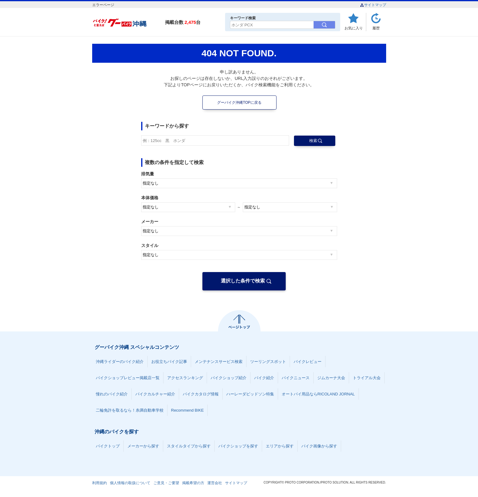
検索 (313, 140)
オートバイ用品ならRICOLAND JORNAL (318, 394)
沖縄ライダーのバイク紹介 (120, 361)
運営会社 (214, 483)
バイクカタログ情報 (201, 394)
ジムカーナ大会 (331, 378)
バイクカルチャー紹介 (155, 394)
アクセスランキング (185, 378)
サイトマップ (373, 5)
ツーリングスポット (268, 361)
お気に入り (353, 28)
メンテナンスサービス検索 (219, 361)
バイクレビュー (308, 361)
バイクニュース (296, 378)
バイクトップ (108, 446)
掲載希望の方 (193, 483)
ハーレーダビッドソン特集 (250, 394)
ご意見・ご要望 (166, 483)
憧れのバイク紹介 (112, 394)
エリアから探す (280, 446)
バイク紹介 (264, 378)
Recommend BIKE (187, 410)
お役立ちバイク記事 (169, 361)
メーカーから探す (143, 446)
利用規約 (99, 483)
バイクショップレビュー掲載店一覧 (128, 378)
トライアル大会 (367, 378)
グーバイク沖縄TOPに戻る (239, 102)
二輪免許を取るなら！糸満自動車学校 (130, 410)
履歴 (376, 28)
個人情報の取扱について (130, 483)
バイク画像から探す (319, 446)
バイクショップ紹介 (229, 378)
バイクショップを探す (238, 446)
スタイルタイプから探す (189, 446)
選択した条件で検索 (243, 280)
